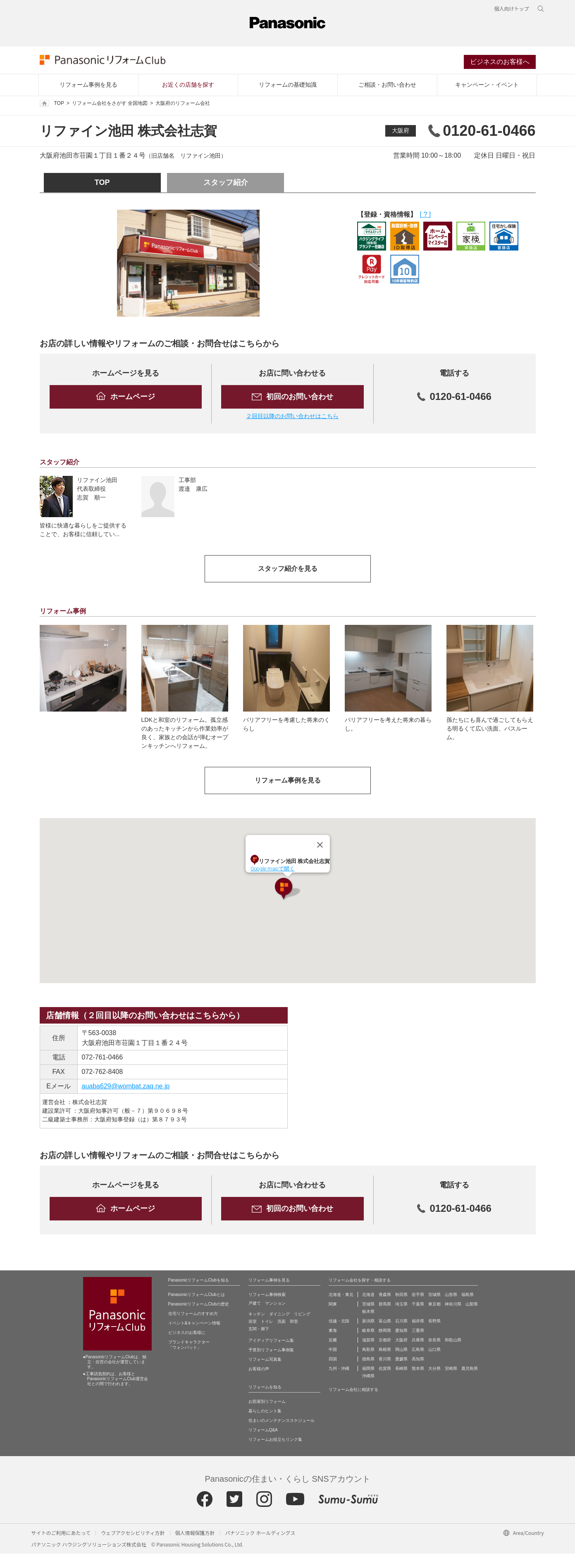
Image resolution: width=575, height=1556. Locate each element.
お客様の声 (258, 1371)
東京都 (434, 1306)
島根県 (385, 1352)
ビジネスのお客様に (186, 1335)
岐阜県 (368, 1333)
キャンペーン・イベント (487, 87)
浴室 (252, 1324)
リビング (302, 1316)
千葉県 (418, 1306)
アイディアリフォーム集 (271, 1343)
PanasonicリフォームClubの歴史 (198, 1306)
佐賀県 (385, 1371)
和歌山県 (453, 1342)
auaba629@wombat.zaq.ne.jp (126, 1088)
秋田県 (401, 1297)
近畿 (333, 1342)
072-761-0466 (102, 1059)
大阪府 (400, 133)
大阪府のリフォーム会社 (182, 106)
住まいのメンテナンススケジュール (281, 1423)
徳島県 (368, 1361)
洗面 (281, 1324)
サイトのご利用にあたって (61, 1535)
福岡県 (368, 1371)
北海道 (368, 1297)
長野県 (434, 1323)
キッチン (256, 1316)
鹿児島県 (469, 1371)
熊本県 (418, 1371)
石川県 (401, 1323)
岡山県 (401, 1352)
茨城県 (368, 1306)
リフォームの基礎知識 (288, 87)
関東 (333, 1306)
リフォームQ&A (263, 1432)
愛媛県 (401, 1361)
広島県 (418, 1352)
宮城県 (434, 1297)
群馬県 (385, 1306)
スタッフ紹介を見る (287, 571)
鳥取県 (368, 1352)
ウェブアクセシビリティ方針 (133, 1535)
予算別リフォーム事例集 (271, 1352)
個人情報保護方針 (195, 1535)
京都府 (385, 1342)
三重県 (418, 1333)
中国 (333, 1352)
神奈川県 (453, 1306)
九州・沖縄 (339, 1371)
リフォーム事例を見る (88, 87)
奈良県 (434, 1342)
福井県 (418, 1323)
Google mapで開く (273, 871)
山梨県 (471, 1306)
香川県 (385, 1361)
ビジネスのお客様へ (500, 63)
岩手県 (418, 1297)
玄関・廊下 (258, 1331)
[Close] (320, 847)
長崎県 (401, 1371)
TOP (52, 106)
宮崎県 (451, 1371)
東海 (333, 1333)
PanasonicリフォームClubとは (196, 1297)
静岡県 (385, 1333)
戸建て (254, 1305)
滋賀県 (368, 1342)
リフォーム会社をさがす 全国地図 (110, 106)
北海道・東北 (341, 1297)
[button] (287, 891)
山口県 (434, 1352)
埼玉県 (401, 1306)
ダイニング (279, 1316)
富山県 (385, 1323)
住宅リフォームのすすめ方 (193, 1316)
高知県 (418, 1361)
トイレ (267, 1324)
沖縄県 (368, 1378)
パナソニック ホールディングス (260, 1535)
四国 (333, 1361)
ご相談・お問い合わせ (387, 87)
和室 (294, 1324)
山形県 (451, 1297)
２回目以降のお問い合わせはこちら (292, 418)
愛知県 (401, 1333)
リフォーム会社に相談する (353, 1392)
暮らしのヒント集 (265, 1413)
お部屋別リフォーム (267, 1404)
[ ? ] (425, 216)
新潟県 (368, 1323)
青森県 (385, 1297)
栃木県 (368, 1314)
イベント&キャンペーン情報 (194, 1325)
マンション (275, 1305)
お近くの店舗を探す (188, 87)
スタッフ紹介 (225, 185)
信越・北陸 (339, 1323)
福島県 (467, 1297)
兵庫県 (418, 1342)
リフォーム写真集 (265, 1362)
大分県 (434, 1371)
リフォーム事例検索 (267, 1297)
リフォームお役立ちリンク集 (275, 1442)
